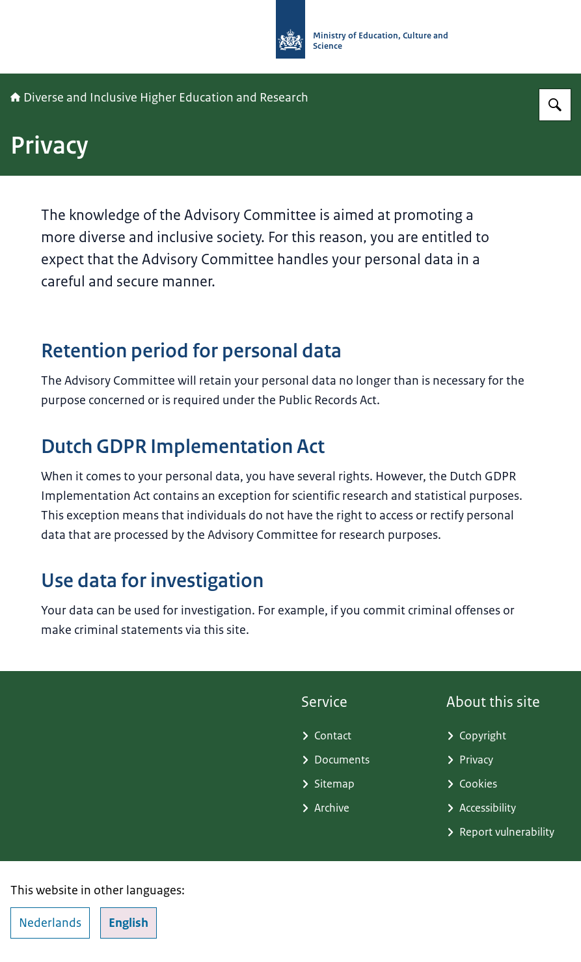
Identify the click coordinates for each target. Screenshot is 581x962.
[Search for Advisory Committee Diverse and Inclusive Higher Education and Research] (555, 104)
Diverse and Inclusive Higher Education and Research (159, 97)
